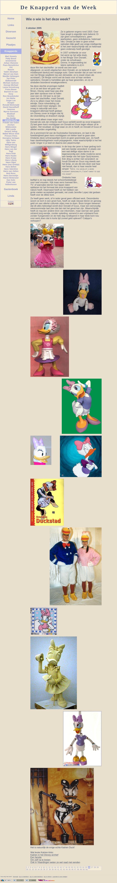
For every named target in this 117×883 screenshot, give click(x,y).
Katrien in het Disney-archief (44, 855)
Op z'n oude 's (36, 876)
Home (10, 18)
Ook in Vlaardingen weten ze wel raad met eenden (55, 862)
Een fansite (35, 857)
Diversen (11, 31)
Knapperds (11, 51)
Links (11, 25)
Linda (11, 195)
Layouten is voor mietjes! (59, 876)
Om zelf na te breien (40, 860)
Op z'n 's (24, 876)
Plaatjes (11, 44)
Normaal (15, 876)
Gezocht (11, 38)
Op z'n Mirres (48, 876)
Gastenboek (11, 189)
